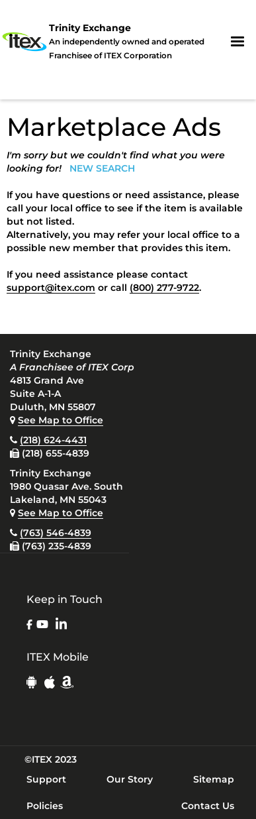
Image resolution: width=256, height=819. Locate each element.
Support (46, 779)
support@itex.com (51, 288)
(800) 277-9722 (164, 288)
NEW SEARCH (102, 168)
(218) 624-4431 (53, 440)
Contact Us (207, 806)
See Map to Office (60, 420)
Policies (44, 806)
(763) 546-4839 (55, 533)
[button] (237, 41)
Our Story (130, 779)
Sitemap (213, 779)
